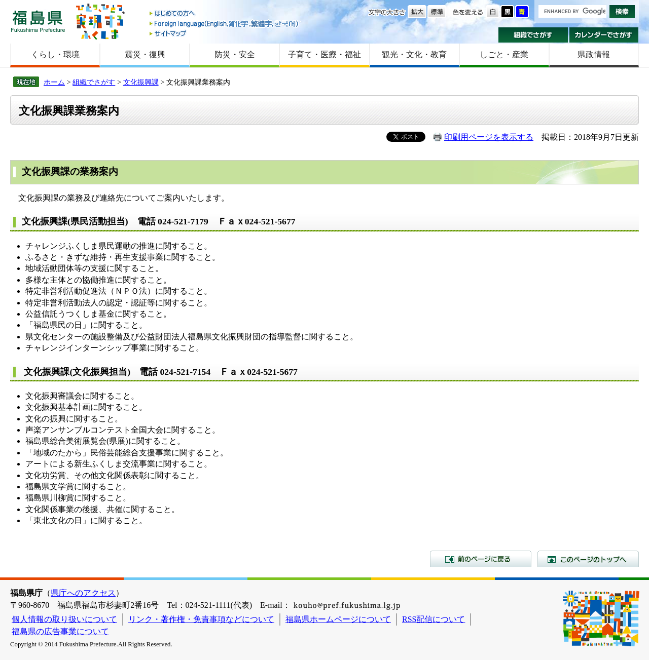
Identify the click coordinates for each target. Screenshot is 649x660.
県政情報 (594, 54)
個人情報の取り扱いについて (64, 619)
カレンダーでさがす (604, 35)
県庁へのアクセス (83, 593)
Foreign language (225, 23)
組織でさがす (533, 35)
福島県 (38, 21)
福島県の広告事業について (60, 631)
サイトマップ (225, 33)
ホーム (54, 82)
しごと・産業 (504, 54)
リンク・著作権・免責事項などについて (201, 619)
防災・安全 (234, 54)
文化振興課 (141, 82)
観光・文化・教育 (414, 54)
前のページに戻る (480, 559)
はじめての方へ (225, 14)
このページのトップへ (588, 559)
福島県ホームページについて (338, 619)
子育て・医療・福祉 (324, 54)
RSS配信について (433, 619)
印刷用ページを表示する (488, 137)
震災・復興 (145, 54)
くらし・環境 (55, 54)
